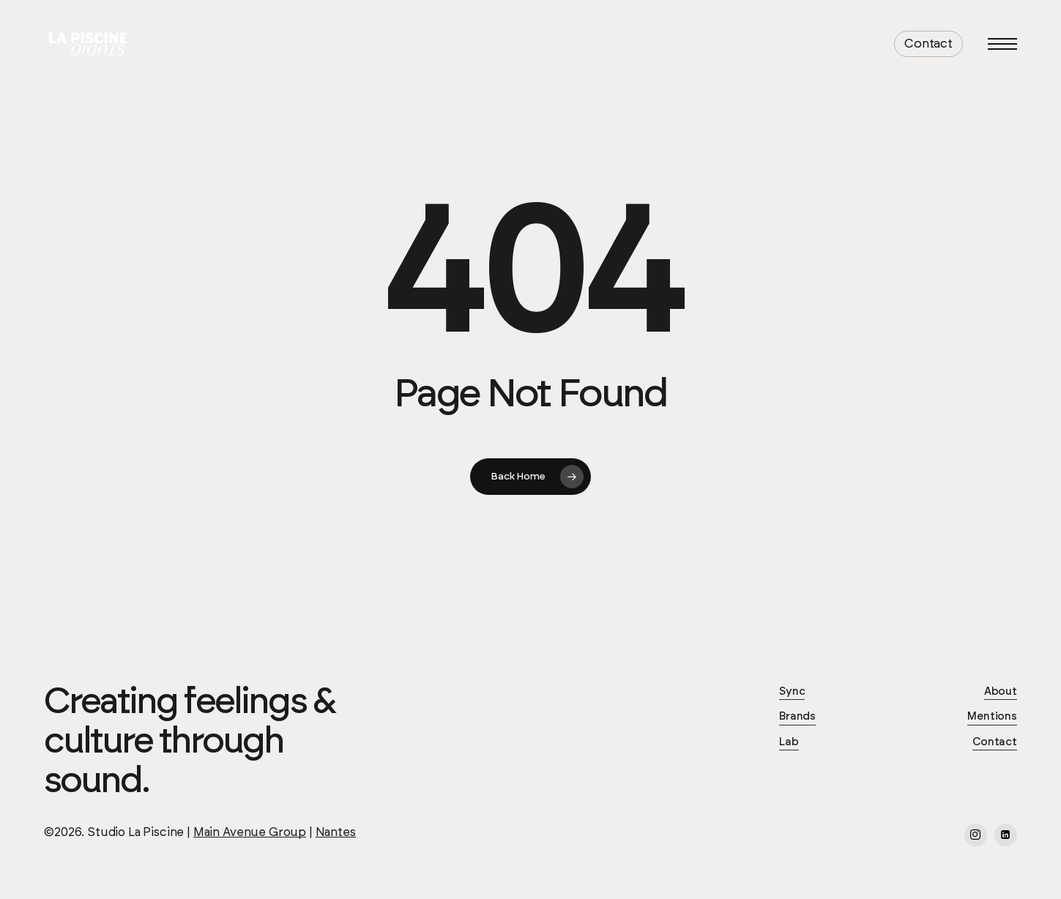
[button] (1002, 44)
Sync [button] (792, 691)
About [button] (1000, 691)
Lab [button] (789, 741)
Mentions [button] (992, 716)
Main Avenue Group (249, 832)
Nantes (336, 832)
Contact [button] (994, 741)
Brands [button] (797, 716)
